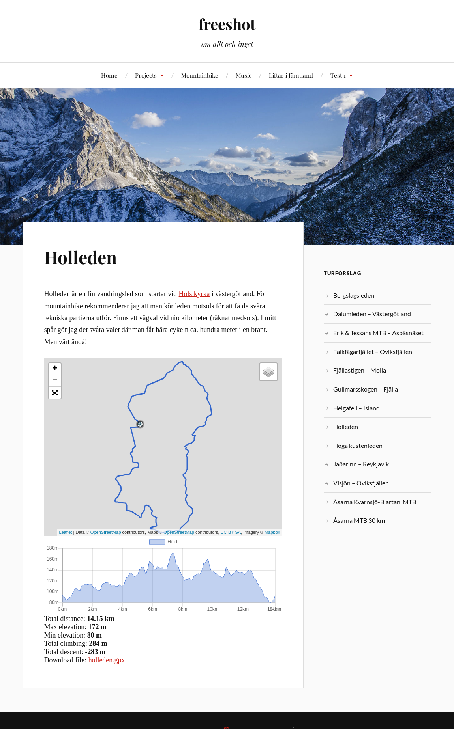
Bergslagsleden (353, 295)
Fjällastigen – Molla (359, 370)
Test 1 (338, 75)
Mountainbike (199, 75)
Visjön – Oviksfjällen (361, 483)
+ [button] (55, 369)
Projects (146, 75)
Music (243, 75)
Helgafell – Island (356, 408)
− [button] (55, 381)
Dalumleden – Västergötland (372, 313)
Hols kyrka (194, 294)
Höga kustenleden (358, 445)
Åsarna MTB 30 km (359, 520)
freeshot (227, 24)
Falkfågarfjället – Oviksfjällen (372, 351)
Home (109, 75)
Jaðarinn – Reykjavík (361, 464)
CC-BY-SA (231, 532)
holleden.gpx (106, 660)
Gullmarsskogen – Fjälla (365, 389)
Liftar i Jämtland (291, 75)
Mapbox (272, 532)
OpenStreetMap (105, 532)
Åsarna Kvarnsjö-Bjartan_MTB (374, 501)
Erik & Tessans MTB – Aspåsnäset (378, 332)
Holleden (80, 256)
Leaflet (65, 532)
